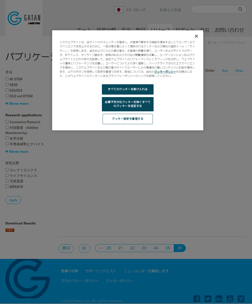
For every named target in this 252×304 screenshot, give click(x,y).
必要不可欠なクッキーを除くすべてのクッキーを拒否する (127, 104)
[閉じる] (196, 36)
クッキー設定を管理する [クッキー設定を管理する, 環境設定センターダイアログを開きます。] (127, 118)
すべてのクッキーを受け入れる (128, 89)
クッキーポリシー (165, 71)
